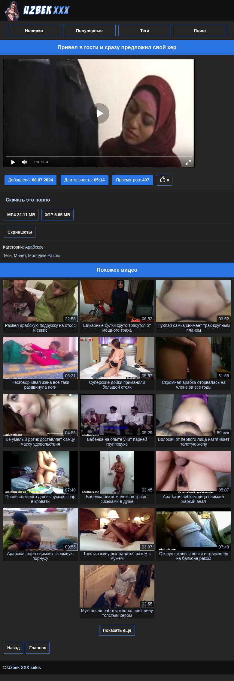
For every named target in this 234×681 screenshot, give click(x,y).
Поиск (200, 30)
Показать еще (117, 630)
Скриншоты (20, 232)
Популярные (89, 30)
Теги (144, 30)
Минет (20, 255)
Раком (53, 255)
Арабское (34, 247)
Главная (37, 647)
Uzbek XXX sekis (24, 667)
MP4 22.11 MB (21, 214)
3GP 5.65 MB (57, 214)
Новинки (34, 30)
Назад (13, 647)
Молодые (37, 255)
